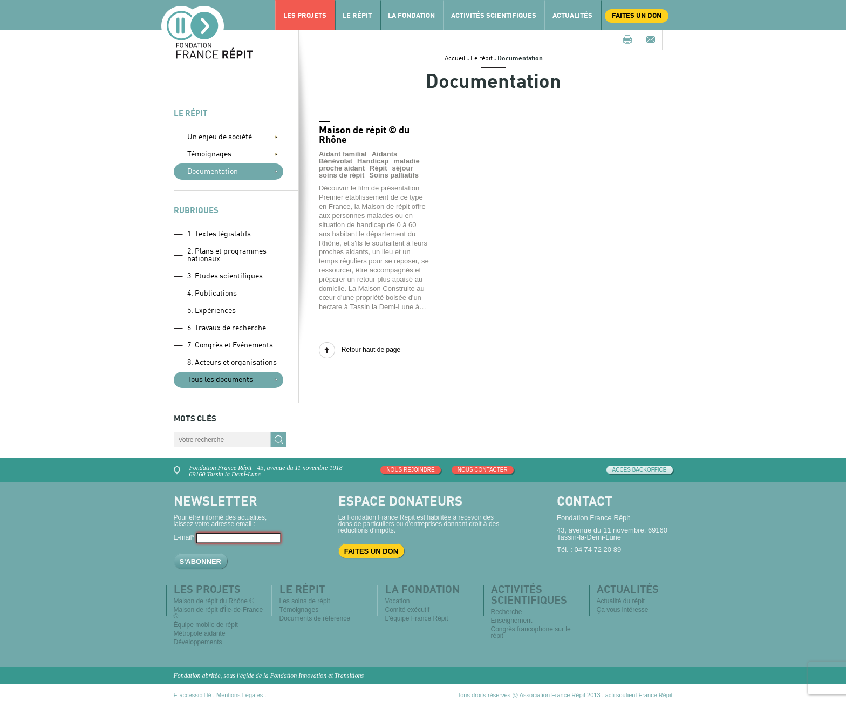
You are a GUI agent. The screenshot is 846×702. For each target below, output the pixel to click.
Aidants (385, 154)
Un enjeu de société (219, 137)
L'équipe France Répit (416, 618)
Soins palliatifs (394, 175)
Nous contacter (483, 470)
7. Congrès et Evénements (230, 345)
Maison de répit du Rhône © (214, 601)
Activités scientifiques (493, 15)
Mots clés (195, 419)
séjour (402, 168)
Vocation (397, 601)
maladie (406, 161)
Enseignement (512, 620)
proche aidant (342, 168)
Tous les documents (220, 380)
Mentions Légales (239, 695)
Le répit (357, 15)
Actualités (572, 15)
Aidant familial (343, 154)
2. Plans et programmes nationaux (227, 255)
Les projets (304, 15)
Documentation (212, 171)
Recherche (506, 612)
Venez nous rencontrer (179, 469)
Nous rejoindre (410, 470)
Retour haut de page (371, 349)
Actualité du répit (621, 601)
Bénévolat (335, 161)
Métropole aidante (200, 633)
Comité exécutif (407, 610)
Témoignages (209, 154)
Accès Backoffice (639, 470)
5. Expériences (211, 311)
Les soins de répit (304, 601)
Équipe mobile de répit (206, 625)
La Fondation (411, 15)
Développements (198, 642)
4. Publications (212, 293)
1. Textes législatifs (219, 234)
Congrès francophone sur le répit (531, 632)
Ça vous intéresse (623, 610)
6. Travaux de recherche (226, 328)
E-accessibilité (193, 695)
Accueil (455, 59)
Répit (378, 168)
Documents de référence (314, 618)
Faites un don (636, 15)
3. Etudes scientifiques (225, 276)
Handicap (373, 161)
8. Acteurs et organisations (232, 362)
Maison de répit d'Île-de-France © (218, 613)
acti (610, 695)
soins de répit (342, 175)
